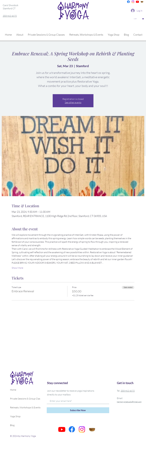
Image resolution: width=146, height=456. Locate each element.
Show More (17, 267)
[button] (139, 18)
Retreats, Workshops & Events (23, 407)
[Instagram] (133, 1)
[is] (142, 1)
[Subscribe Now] (78, 410)
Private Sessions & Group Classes (23, 398)
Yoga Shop (15, 416)
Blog (12, 425)
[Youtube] (137, 1)
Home (13, 389)
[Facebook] (128, 1)
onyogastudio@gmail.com (131, 401)
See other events (73, 102)
